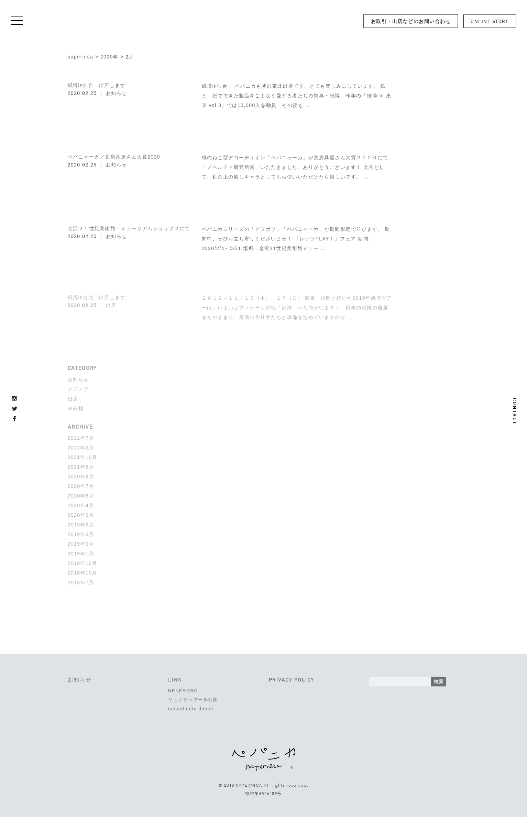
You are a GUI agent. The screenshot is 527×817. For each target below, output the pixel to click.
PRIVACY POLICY (291, 678)
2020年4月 (81, 503)
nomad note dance (190, 706)
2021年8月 (81, 465)
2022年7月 (81, 436)
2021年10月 (83, 455)
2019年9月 (81, 523)
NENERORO (183, 688)
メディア (78, 387)
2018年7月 (81, 580)
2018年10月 (83, 571)
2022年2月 (81, 446)
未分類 (76, 406)
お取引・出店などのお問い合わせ (411, 21)
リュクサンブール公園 (193, 697)
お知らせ (116, 92)
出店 (111, 303)
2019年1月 (81, 552)
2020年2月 (81, 513)
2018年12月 (83, 561)
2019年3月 (81, 532)
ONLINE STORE (490, 21)
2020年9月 (81, 474)
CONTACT (514, 411)
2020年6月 (81, 494)
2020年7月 (81, 484)
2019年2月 (81, 542)
